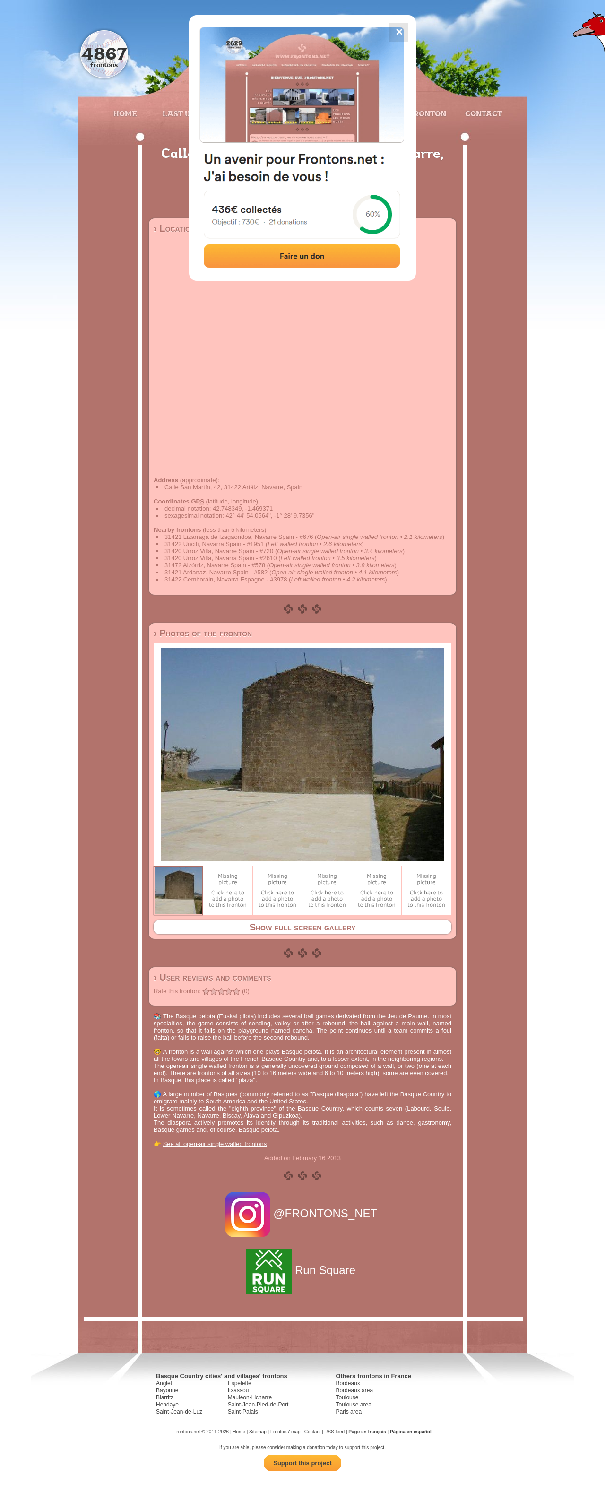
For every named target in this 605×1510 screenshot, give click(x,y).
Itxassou (238, 1390)
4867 (104, 53)
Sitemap (258, 1431)
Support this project (302, 1463)
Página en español (411, 1431)
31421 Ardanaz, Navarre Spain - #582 (216, 572)
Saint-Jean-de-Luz (179, 1411)
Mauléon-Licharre (250, 1397)
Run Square (302, 1270)
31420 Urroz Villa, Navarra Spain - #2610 (220, 558)
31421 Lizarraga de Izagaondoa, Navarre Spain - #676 (238, 536)
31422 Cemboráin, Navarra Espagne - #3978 (225, 579)
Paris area (349, 1411)
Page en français (367, 1431)
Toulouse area (353, 1404)
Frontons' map (285, 1431)
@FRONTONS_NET (302, 1213)
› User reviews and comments (212, 977)
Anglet (164, 1383)
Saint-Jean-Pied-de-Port (258, 1404)
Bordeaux (348, 1383)
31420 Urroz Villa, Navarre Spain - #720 (218, 551)
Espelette (239, 1383)
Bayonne (167, 1390)
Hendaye (167, 1404)
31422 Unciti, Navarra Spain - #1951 (214, 543)
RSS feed (334, 1431)
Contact (482, 113)
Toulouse (347, 1397)
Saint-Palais (243, 1411)
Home (125, 113)
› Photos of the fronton (203, 633)
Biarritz (164, 1397)
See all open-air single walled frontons (215, 1143)
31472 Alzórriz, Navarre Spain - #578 (214, 565)
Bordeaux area (354, 1390)
